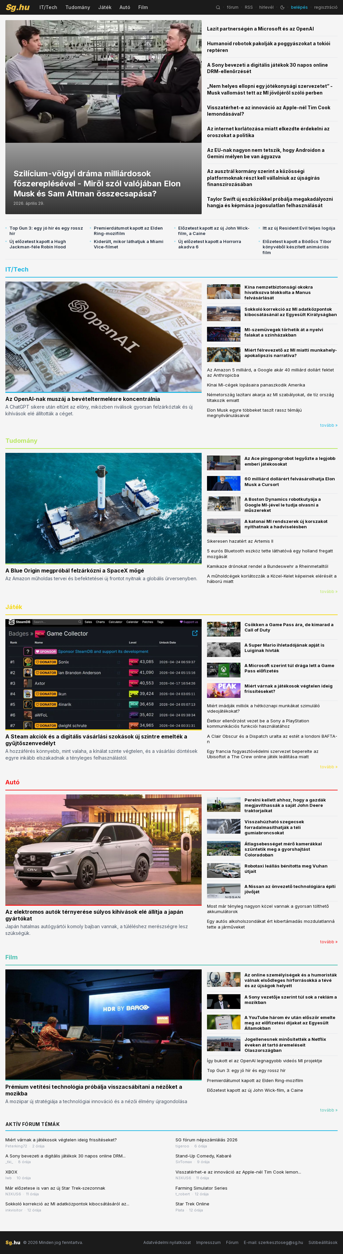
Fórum (232, 1242)
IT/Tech (48, 7)
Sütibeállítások (323, 1242)
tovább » (329, 425)
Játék (105, 7)
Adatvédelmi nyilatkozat (167, 1242)
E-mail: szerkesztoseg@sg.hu (273, 1242)
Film (143, 7)
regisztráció (326, 7)
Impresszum (208, 1242)
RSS (249, 7)
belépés (299, 7)
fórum (232, 7)
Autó (125, 7)
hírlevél (266, 7)
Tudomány (77, 7)
